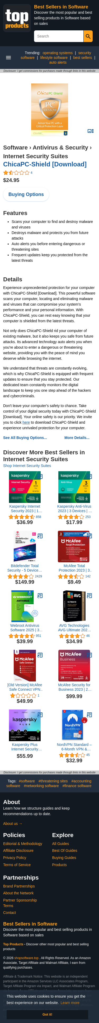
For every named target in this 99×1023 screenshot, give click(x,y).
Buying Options (26, 194)
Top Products (13, 944)
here (26, 422)
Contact (9, 912)
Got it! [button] (47, 1014)
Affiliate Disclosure (18, 850)
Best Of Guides (64, 850)
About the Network (18, 893)
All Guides (60, 844)
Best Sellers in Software (61, 7)
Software (15, 147)
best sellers (82, 57)
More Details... (76, 438)
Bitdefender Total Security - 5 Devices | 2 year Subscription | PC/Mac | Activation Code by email (24, 568)
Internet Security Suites (35, 156)
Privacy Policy (14, 858)
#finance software (77, 786)
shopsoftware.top (26, 958)
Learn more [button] (70, 1003)
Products (59, 865)
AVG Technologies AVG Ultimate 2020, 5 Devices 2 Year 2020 (74, 627)
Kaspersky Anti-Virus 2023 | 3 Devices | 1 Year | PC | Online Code (74, 508)
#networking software (41, 786)
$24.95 (11, 180)
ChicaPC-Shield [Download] (45, 164)
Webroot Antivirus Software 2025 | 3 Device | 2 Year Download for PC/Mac (24, 627)
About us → (12, 823)
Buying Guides (64, 858)
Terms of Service (17, 865)
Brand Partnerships (19, 886)
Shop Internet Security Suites (27, 466)
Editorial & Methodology (22, 844)
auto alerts (58, 62)
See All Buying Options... (25, 438)
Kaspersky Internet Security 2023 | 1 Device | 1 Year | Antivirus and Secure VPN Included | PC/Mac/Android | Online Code (25, 508)
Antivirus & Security (60, 147)
